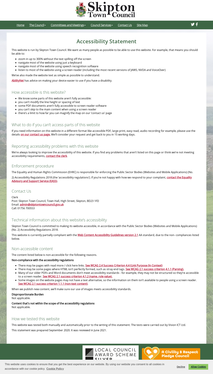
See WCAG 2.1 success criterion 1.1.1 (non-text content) (53, 284)
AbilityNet (18, 80)
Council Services (102, 25)
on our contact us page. (35, 134)
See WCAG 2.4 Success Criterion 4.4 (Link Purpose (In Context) (123, 265)
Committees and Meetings (68, 25)
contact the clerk (56, 156)
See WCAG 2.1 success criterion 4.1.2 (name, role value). (77, 276)
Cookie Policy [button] (55, 368)
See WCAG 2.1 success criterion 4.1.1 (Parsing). (155, 269)
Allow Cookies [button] (198, 366)
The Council (37, 25)
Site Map (142, 25)
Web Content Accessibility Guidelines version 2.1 (108, 235)
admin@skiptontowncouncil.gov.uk (42, 204)
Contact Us (125, 25)
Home (20, 25)
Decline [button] (181, 366)
